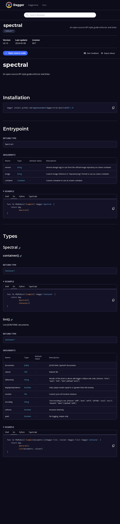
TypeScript (33, 196)
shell (7, 196)
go (14, 196)
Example (9, 191)
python (22, 196)
